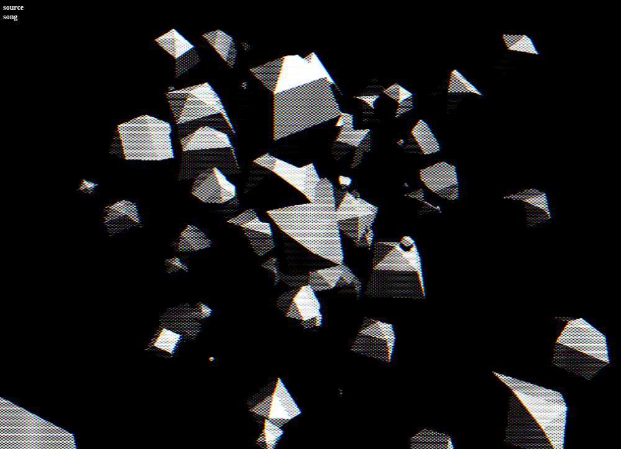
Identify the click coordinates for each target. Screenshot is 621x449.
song (10, 16)
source (13, 7)
